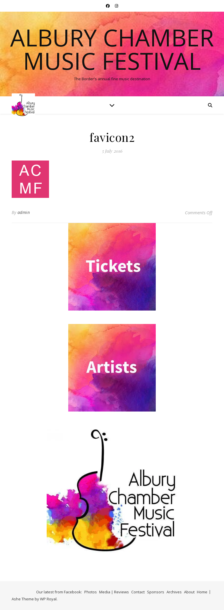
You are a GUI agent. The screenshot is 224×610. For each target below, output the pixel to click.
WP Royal (48, 599)
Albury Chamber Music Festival (112, 49)
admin (24, 212)
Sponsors (155, 592)
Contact (138, 592)
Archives (174, 592)
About (189, 592)
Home (202, 592)
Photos (90, 592)
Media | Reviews (114, 592)
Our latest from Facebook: (59, 592)
